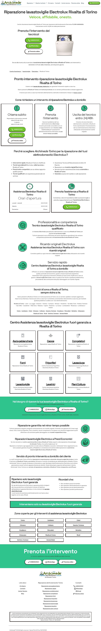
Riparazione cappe (50, 588)
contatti (57, 3)
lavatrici (50, 384)
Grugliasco (60, 311)
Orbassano (81, 311)
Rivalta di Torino (38, 313)
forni (22, 362)
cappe (50, 341)
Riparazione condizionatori (50, 591)
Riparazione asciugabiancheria (50, 586)
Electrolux (35, 71)
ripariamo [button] (30, 3)
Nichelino (74, 311)
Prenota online (75, 3)
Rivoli (45, 313)
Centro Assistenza (15, 71)
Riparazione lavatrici (50, 606)
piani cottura (78, 384)
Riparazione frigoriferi (50, 598)
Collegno (42, 311)
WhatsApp (33, 46)
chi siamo (51, 3)
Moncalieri (67, 311)
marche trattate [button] (41, 3)
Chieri (30, 311)
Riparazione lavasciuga (50, 601)
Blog (82, 3)
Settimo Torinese (53, 313)
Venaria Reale (64, 313)
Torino (19, 311)
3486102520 (94, 3)
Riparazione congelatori (50, 593)
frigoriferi (50, 362)
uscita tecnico (65, 3)
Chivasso (36, 311)
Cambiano (24, 311)
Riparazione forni (50, 596)
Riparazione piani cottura (50, 608)
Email (78, 591)
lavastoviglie (26, 71)
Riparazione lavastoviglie (50, 603)
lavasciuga (78, 362)
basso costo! (78, 92)
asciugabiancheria (23, 341)
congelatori (78, 341)
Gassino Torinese (51, 311)
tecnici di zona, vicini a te (41, 86)
